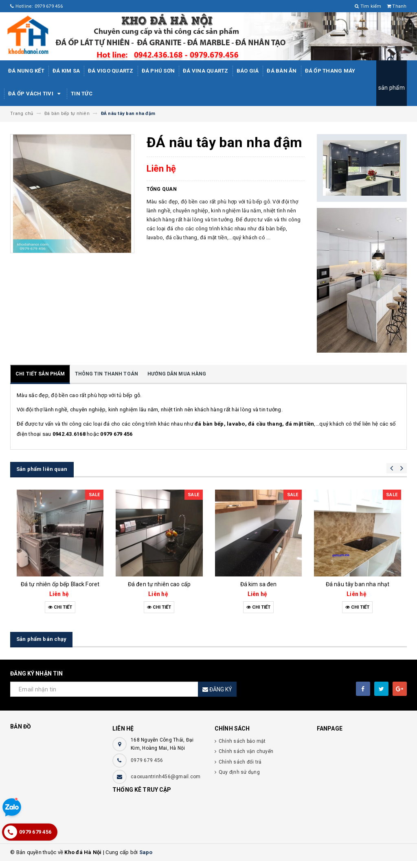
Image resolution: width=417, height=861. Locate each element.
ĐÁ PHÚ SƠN (158, 71)
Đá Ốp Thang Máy (330, 71)
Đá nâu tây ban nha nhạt (357, 584)
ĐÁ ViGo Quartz (111, 71)
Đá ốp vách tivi (35, 94)
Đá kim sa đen (258, 584)
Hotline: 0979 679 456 (36, 6)
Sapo (146, 852)
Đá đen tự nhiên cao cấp (159, 584)
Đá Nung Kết (26, 71)
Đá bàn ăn (281, 71)
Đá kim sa (66, 71)
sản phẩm (391, 87)
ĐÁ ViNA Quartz (205, 71)
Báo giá (248, 71)
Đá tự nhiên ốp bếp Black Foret (60, 584)
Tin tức (81, 94)
